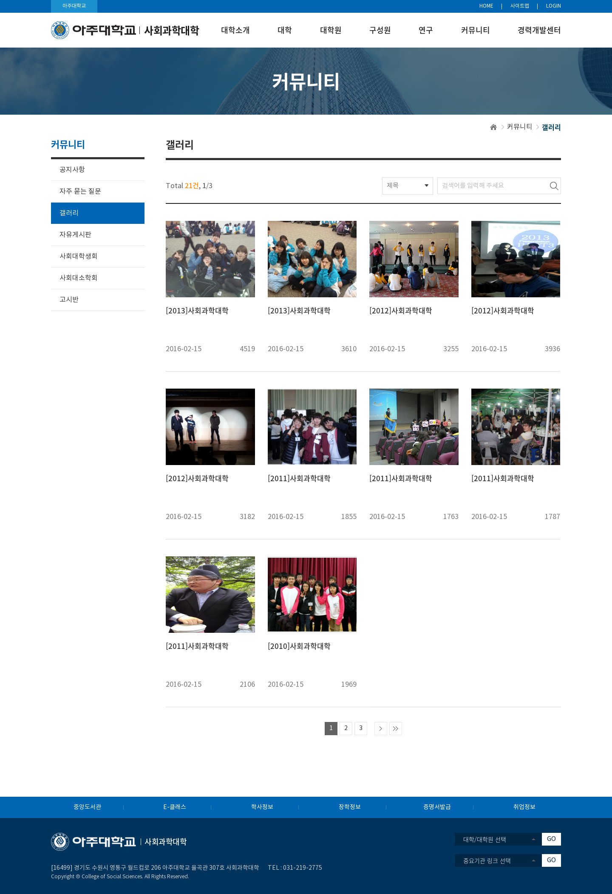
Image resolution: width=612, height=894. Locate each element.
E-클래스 (174, 807)
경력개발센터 (539, 30)
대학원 (331, 30)
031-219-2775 (302, 868)
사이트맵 (519, 6)
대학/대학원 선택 (484, 839)
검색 (554, 186)
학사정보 (262, 807)
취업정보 (524, 807)
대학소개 (235, 30)
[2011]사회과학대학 (299, 478)
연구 (426, 30)
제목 (393, 185)
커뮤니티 (475, 30)
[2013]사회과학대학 (197, 310)
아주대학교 (74, 6)
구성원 (380, 30)
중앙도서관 (87, 807)
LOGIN (553, 6)
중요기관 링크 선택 (487, 860)
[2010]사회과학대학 (299, 646)
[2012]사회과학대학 (400, 310)
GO (551, 839)
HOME (486, 6)
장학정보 (350, 807)
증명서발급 (437, 807)
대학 (285, 30)
